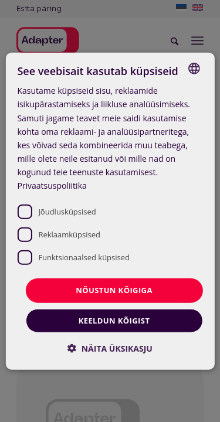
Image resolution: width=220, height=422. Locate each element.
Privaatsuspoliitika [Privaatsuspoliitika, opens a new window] (51, 185)
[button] (110, 348)
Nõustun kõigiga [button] (114, 290)
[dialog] (109, 211)
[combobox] (194, 68)
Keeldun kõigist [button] (114, 320)
